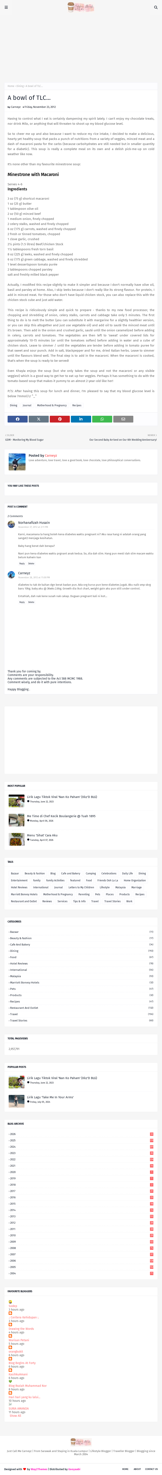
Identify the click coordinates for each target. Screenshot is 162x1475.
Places (110, 894)
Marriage (136, 887)
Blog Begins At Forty (22, 1363)
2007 (81, 1254)
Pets (97, 894)
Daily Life (127, 873)
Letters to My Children (81, 887)
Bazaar (15, 873)
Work (129, 901)
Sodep (13, 1306)
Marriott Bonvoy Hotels (24, 894)
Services (63, 901)
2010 (81, 1235)
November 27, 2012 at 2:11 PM (33, 527)
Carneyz (16, 106)
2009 (81, 1241)
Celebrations (108, 873)
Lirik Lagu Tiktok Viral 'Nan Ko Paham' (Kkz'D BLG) (62, 797)
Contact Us (151, 1469)
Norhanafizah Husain (34, 523)
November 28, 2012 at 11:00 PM (34, 577)
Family (36, 880)
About (137, 1469)
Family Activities (55, 880)
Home (11, 86)
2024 (81, 1146)
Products (124, 894)
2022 (81, 1159)
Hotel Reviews (19, 887)
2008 (81, 1248)
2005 (81, 1267)
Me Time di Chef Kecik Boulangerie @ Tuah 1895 (61, 816)
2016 (81, 1197)
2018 (81, 1184)
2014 (81, 1210)
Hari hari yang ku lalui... (24, 1397)
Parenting (83, 894)
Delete (31, 563)
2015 (81, 1203)
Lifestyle (105, 887)
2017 (81, 1191)
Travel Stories (112, 901)
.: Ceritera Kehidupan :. (24, 1317)
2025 (81, 1140)
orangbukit (16, 1351)
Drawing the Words (21, 1329)
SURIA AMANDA (19, 1408)
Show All (15, 1416)
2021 (81, 1165)
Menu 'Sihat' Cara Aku (42, 835)
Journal (27, 405)
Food (89, 880)
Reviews (47, 901)
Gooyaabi (74, 1469)
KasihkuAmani (18, 1374)
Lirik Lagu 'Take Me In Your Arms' (50, 1097)
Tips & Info (79, 901)
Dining (20, 86)
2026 (81, 1134)
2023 (81, 1153)
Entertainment (19, 880)
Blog (52, 873)
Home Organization (135, 880)
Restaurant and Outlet (24, 901)
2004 (81, 1273)
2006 (81, 1260)
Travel (95, 901)
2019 (81, 1178)
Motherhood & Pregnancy (52, 405)
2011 (81, 1229)
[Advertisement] (81, 46)
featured (75, 880)
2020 (81, 1172)
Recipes (76, 405)
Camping (91, 873)
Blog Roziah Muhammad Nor (28, 1386)
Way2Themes (39, 1469)
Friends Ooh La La (107, 880)
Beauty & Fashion (35, 873)
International (41, 887)
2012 (81, 1222)
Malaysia (120, 887)
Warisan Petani (19, 1340)
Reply (22, 563)
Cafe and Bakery (70, 873)
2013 (81, 1216)
